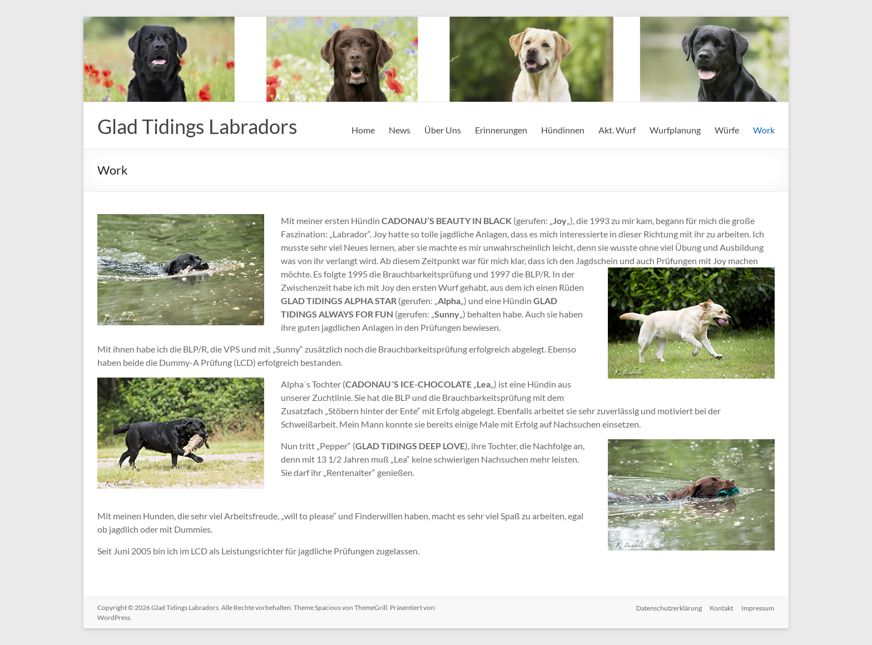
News (399, 130)
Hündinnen (562, 130)
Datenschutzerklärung (668, 607)
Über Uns (442, 130)
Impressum (758, 607)
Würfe (727, 130)
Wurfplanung (675, 130)
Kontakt (721, 607)
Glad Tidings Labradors (197, 126)
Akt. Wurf (617, 130)
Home (363, 130)
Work (764, 130)
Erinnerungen (501, 130)
